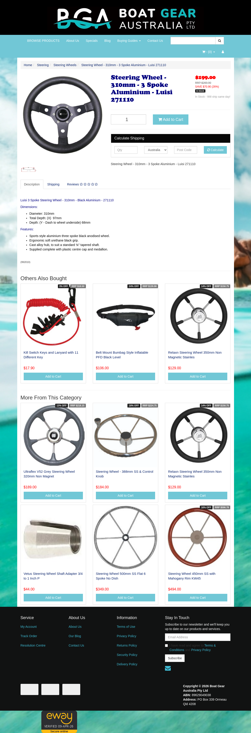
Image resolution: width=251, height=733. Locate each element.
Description (32, 184)
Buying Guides (129, 40)
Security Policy (127, 655)
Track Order (29, 636)
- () (208, 52)
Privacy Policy (126, 636)
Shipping (53, 184)
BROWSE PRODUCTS (43, 40)
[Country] (155, 150)
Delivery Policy (127, 664)
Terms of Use (126, 626)
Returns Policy (127, 645)
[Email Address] (197, 637)
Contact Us (155, 40)
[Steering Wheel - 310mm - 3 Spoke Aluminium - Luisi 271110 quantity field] (128, 119)
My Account (29, 626)
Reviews (82, 184)
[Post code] (185, 150)
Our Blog (75, 636)
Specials (92, 40)
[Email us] (168, 668)
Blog (107, 40)
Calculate (215, 150)
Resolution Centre (33, 645)
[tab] (32, 184)
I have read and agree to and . (190, 648)
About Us (72, 40)
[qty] (125, 150)
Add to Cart (170, 119)
